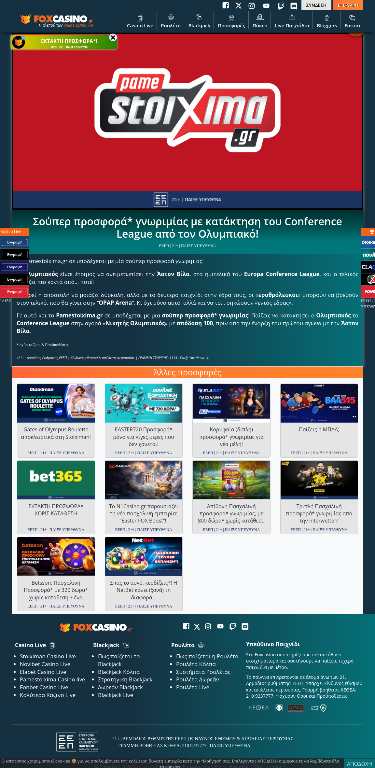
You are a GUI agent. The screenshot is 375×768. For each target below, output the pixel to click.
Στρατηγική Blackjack (125, 679)
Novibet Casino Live (45, 664)
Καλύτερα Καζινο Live (48, 695)
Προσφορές (231, 20)
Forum (352, 20)
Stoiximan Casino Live (48, 656)
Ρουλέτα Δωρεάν (197, 679)
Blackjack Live (115, 695)
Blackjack (199, 20)
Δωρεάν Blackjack (120, 687)
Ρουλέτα (171, 20)
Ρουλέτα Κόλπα (196, 664)
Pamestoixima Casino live (52, 679)
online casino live (78, 25)
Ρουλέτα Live (192, 687)
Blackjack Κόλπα (119, 672)
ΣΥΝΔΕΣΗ (316, 5)
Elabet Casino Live (43, 672)
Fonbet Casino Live (44, 687)
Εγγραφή (15, 242)
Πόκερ (260, 20)
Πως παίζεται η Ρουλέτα (207, 656)
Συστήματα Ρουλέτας (203, 672)
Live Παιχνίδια (292, 20)
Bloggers (327, 20)
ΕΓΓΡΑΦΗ (348, 5)
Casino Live (140, 20)
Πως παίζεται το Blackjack (119, 660)
